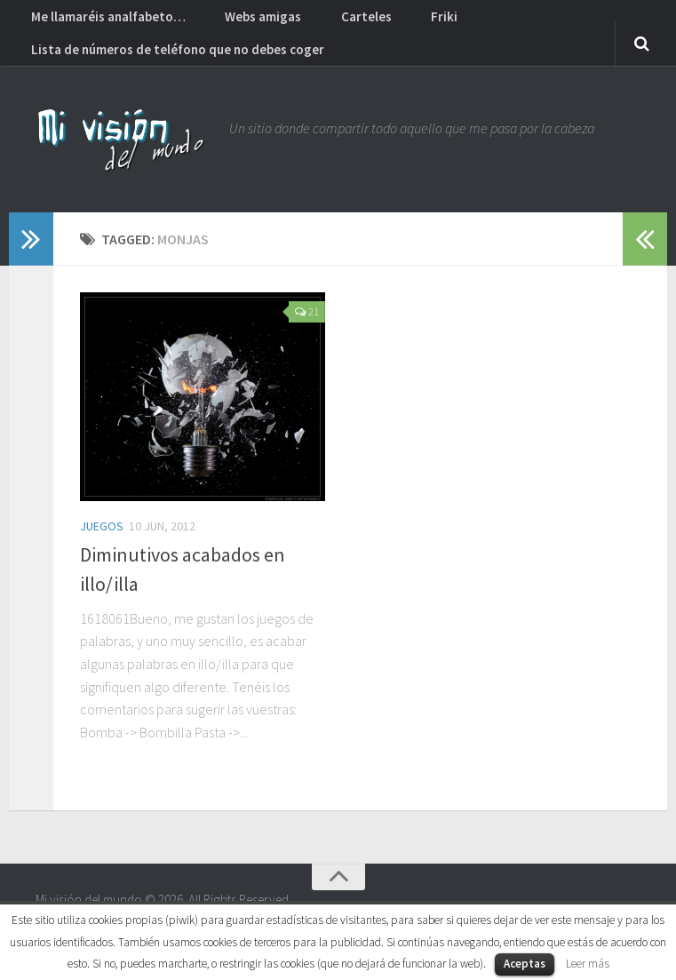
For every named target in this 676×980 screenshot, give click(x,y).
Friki (389, 22)
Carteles (329, 22)
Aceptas (524, 963)
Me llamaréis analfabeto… (102, 22)
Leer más (587, 963)
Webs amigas (242, 22)
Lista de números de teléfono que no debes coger (171, 67)
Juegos (101, 549)
